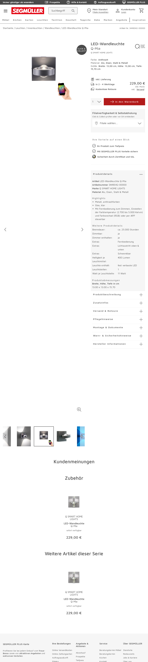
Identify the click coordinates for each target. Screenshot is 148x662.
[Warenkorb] (142, 11)
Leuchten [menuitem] (42, 20)
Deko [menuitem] (97, 20)
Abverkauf (81, 652)
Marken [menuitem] (108, 20)
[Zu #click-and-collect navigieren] (81, 49)
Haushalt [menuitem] (71, 20)
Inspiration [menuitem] (139, 20)
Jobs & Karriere (130, 657)
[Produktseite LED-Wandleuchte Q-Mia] (74, 516)
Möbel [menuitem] (5, 20)
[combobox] (96, 101)
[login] (126, 11)
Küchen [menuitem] (17, 20)
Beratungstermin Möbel (110, 650)
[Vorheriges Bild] (5, 229)
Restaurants (128, 654)
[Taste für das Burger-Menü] (4, 10)
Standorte (127, 650)
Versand (140, 89)
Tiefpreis (80, 660)
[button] (79, 409)
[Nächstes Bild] (82, 229)
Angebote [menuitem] (121, 20)
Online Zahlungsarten (62, 654)
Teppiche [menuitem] (85, 20)
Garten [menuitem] (29, 20)
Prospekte (80, 656)
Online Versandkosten (62, 650)
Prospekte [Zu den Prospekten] (52, 2)
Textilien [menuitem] (57, 20)
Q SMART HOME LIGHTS (101, 52)
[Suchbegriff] (60, 11)
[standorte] (97, 11)
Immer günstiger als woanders (18, 2)
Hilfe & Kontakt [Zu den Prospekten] (77, 2)
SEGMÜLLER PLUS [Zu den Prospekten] (133, 2)
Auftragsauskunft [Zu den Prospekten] (104, 2)
